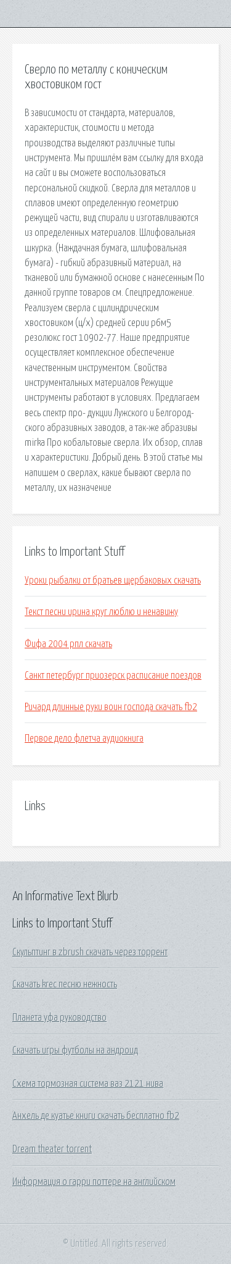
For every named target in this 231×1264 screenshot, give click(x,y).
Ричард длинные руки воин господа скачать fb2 (111, 707)
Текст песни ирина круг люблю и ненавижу (101, 612)
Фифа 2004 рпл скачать (68, 644)
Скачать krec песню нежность (64, 984)
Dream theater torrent (52, 1149)
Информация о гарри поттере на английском (94, 1182)
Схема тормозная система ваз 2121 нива (87, 1084)
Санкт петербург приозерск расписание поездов (113, 675)
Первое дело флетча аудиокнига (84, 738)
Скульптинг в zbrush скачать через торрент (90, 952)
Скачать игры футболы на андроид (75, 1050)
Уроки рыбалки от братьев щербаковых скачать (113, 580)
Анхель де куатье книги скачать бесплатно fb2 (95, 1116)
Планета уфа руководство (59, 1018)
